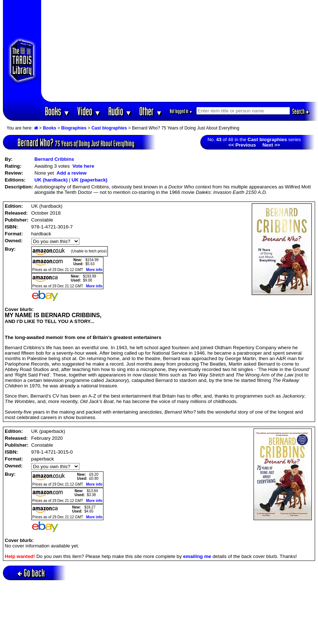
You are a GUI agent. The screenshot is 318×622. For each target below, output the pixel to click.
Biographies (73, 128)
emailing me (197, 556)
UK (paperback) (90, 180)
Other (150, 111)
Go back (31, 572)
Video (89, 111)
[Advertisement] (179, 51)
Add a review (71, 173)
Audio (120, 111)
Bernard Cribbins (54, 159)
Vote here (83, 166)
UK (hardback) (51, 180)
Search (300, 111)
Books (57, 111)
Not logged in (181, 111)
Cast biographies (109, 128)
